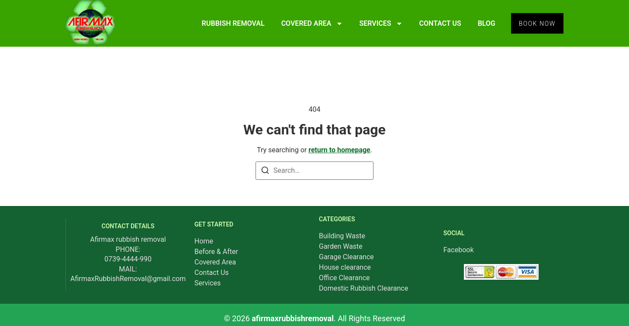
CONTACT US (438, 23)
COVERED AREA (309, 23)
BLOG (484, 23)
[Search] (265, 171)
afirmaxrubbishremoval (293, 318)
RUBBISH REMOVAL (230, 23)
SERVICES (378, 23)
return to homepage (339, 150)
